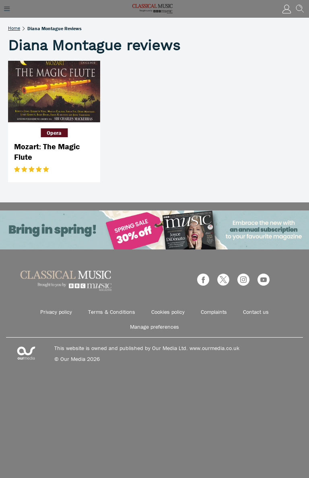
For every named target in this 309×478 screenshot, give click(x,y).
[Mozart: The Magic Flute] (54, 91)
